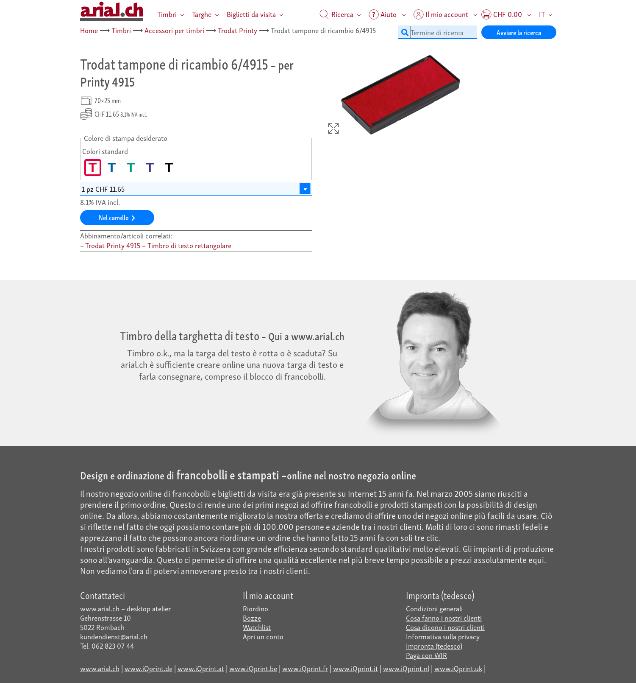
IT (542, 14)
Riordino (255, 608)
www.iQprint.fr (305, 668)
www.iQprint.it (355, 668)
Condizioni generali (434, 608)
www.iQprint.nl (406, 668)
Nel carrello (117, 217)
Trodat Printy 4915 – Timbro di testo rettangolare (158, 245)
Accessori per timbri (174, 30)
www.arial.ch (99, 668)
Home (89, 30)
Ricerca (336, 14)
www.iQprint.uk (458, 668)
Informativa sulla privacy (443, 636)
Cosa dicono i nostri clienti (445, 627)
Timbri (167, 14)
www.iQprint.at (201, 668)
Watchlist (257, 627)
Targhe (201, 14)
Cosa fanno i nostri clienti (444, 617)
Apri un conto (263, 636)
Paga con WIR (426, 655)
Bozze (252, 617)
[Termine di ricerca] (437, 32)
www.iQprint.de (148, 668)
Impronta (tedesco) (434, 645)
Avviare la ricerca (519, 32)
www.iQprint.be (253, 668)
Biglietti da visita (251, 14)
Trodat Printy (237, 30)
